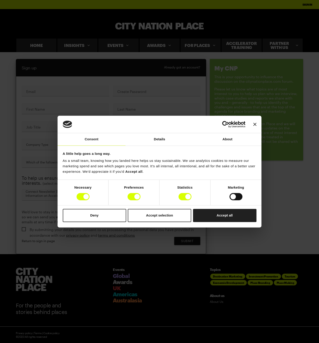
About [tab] (227, 139)
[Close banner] (254, 124)
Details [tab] (159, 139)
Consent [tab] (92, 139)
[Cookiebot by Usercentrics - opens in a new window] (225, 124)
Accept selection (159, 215)
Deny (94, 215)
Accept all (225, 215)
